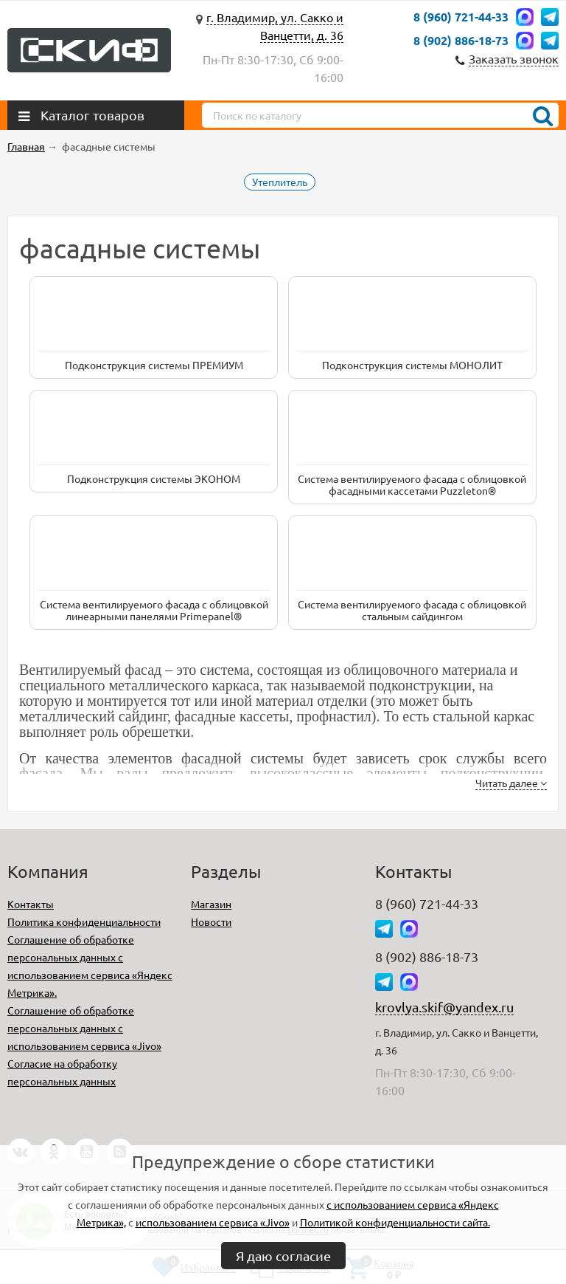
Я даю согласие (283, 1255)
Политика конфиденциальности (84, 921)
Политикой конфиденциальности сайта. (395, 1222)
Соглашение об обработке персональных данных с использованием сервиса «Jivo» (84, 1027)
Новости (211, 921)
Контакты (30, 903)
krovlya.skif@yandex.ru (444, 1007)
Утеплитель (279, 181)
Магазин (211, 903)
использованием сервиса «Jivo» (213, 1222)
